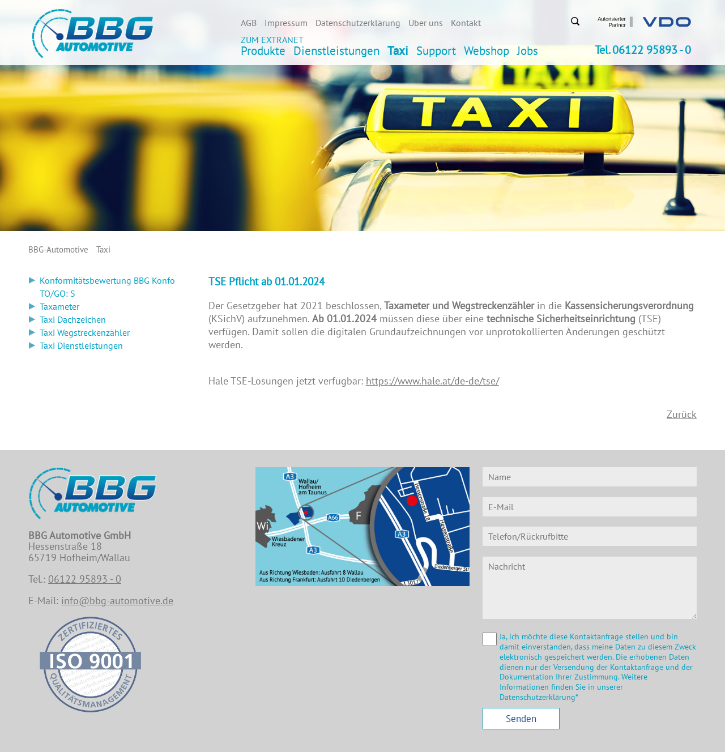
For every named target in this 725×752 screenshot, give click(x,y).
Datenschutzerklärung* (539, 697)
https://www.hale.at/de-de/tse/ (432, 380)
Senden (521, 718)
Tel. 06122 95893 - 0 (643, 49)
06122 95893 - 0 (84, 579)
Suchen (574, 21)
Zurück (682, 414)
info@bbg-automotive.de (117, 600)
